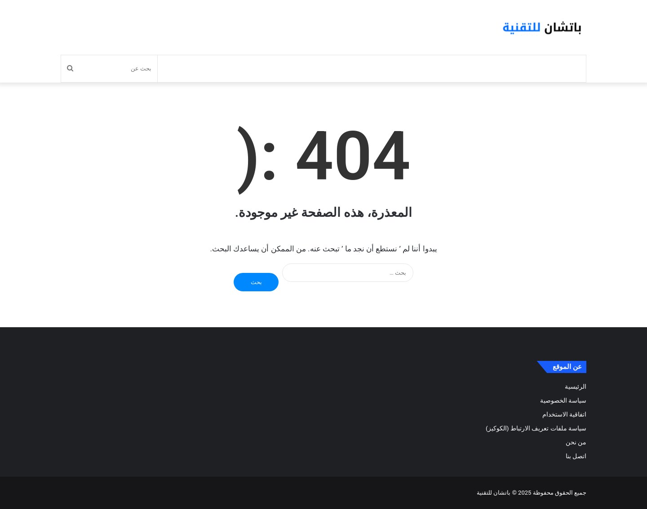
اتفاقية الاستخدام (564, 414)
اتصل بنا (576, 456)
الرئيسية (575, 386)
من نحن (576, 442)
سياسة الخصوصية (563, 400)
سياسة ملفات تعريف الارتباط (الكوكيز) (536, 428)
